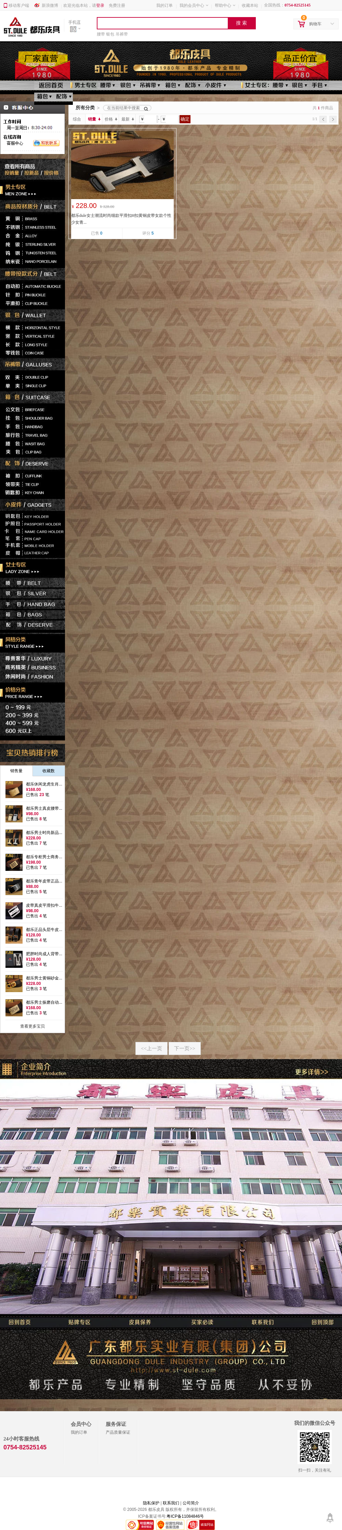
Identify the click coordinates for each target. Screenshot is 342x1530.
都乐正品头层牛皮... (44, 929)
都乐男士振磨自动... (44, 1002)
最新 (127, 119)
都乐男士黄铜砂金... (44, 978)
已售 (97, 233)
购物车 (316, 24)
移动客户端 (19, 5)
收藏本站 (250, 5)
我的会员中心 (194, 5)
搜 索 (241, 23)
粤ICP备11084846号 (185, 1516)
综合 (77, 119)
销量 (94, 119)
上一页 (151, 1048)
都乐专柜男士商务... (44, 856)
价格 (111, 119)
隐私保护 (151, 1503)
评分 (148, 233)
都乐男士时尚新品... (44, 832)
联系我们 (171, 1503)
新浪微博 (50, 5)
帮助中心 (225, 5)
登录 (100, 5)
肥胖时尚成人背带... (44, 953)
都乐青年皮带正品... (44, 881)
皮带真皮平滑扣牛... (44, 905)
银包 (110, 34)
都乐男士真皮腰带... (44, 808)
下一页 (184, 1048)
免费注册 (117, 5)
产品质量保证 (118, 1432)
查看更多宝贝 (32, 1026)
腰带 (101, 34)
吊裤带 (122, 34)
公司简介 (191, 1503)
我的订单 (164, 5)
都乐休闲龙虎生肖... (44, 784)
